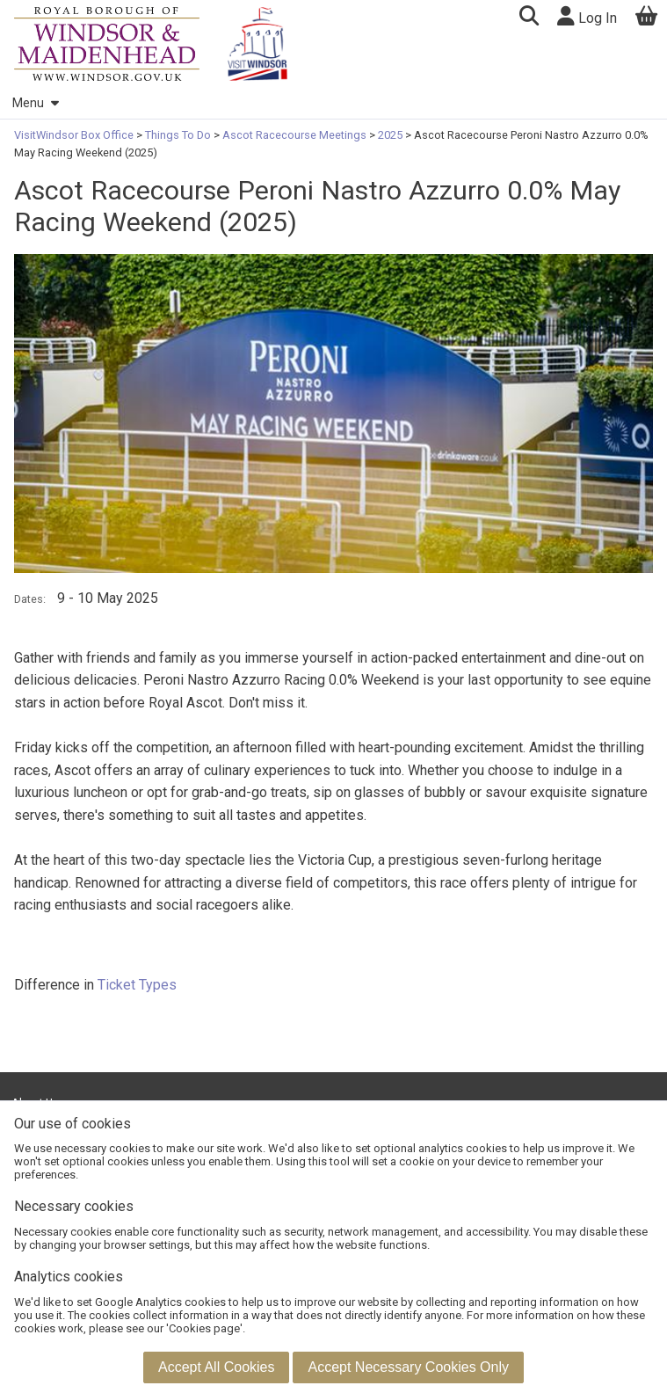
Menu (35, 103)
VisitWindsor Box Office (75, 134)
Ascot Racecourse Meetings (294, 134)
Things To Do (178, 134)
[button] (528, 18)
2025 (390, 134)
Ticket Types (137, 984)
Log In (587, 16)
